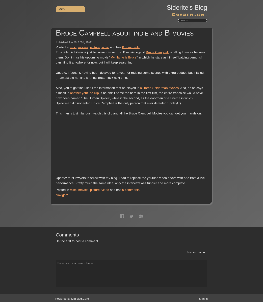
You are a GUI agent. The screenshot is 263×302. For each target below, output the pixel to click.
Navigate (62, 195)
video (105, 47)
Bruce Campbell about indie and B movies (125, 32)
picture (95, 47)
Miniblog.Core (80, 298)
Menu (63, 9)
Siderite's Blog (187, 7)
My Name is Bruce (124, 57)
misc (73, 47)
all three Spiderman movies (159, 88)
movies (83, 47)
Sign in (203, 298)
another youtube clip (84, 93)
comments (131, 47)
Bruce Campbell (157, 52)
